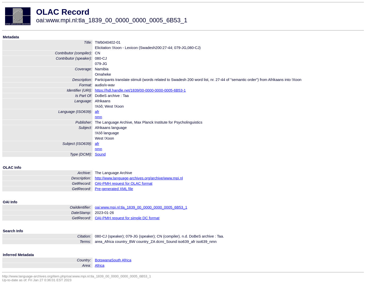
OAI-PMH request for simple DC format (127, 218)
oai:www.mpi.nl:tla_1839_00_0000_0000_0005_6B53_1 (141, 207)
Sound (100, 154)
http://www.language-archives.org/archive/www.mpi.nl (139, 178)
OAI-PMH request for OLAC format (123, 183)
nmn (98, 117)
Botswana (103, 260)
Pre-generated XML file (114, 189)
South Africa (121, 260)
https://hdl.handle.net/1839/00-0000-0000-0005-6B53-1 (140, 90)
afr (97, 112)
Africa (99, 265)
